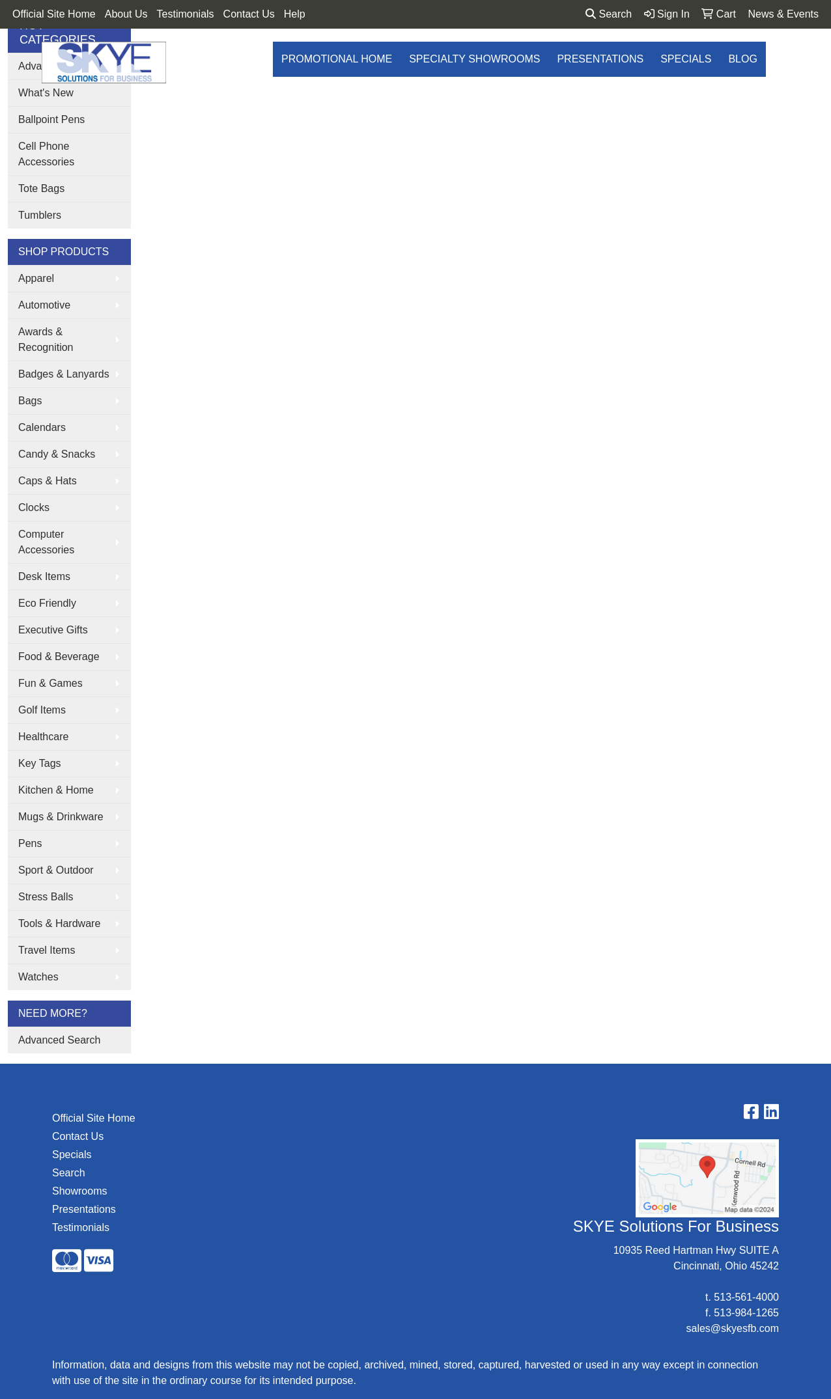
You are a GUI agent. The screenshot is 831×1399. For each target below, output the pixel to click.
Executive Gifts (53, 629)
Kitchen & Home (56, 790)
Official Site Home (54, 14)
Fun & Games (50, 683)
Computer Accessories (46, 542)
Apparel (36, 278)
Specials (685, 58)
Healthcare (43, 736)
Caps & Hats (47, 480)
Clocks (33, 507)
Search (608, 14)
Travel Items (46, 950)
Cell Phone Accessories (46, 154)
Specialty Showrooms (474, 58)
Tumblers (39, 215)
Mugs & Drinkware (61, 816)
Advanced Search (59, 1040)
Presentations (600, 58)
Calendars (42, 427)
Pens (30, 843)
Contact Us (249, 14)
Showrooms (79, 1191)
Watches (38, 976)
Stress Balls (45, 896)
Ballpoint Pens (51, 119)
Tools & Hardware (59, 923)
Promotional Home (336, 58)
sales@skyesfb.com (732, 1328)
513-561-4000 (746, 1297)
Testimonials (185, 14)
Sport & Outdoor (56, 870)
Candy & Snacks (56, 454)
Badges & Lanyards (63, 374)
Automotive (44, 305)
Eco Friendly (47, 603)
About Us (126, 14)
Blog (742, 58)
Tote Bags (41, 188)
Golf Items (42, 709)
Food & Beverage (59, 656)
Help (294, 14)
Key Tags (39, 763)
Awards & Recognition (46, 339)
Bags (30, 400)
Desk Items (44, 576)
